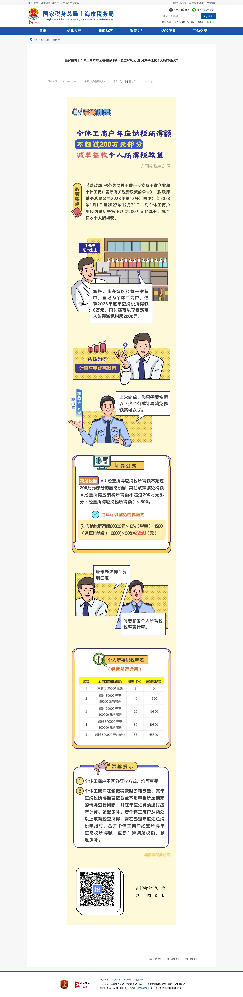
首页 (42, 31)
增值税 (200, 22)
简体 (30, 2)
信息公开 (74, 31)
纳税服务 (168, 31)
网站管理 (128, 980)
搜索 (207, 16)
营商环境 (191, 22)
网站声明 (116, 980)
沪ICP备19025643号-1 (138, 988)
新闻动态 (105, 31)
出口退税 (209, 22)
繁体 (36, 2)
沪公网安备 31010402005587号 (165, 988)
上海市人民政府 (196, 2)
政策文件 (137, 31)
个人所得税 (179, 22)
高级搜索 (209, 9)
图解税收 (56, 39)
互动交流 (200, 31)
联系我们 (140, 980)
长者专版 (74, 2)
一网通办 (211, 2)
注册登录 (45, 2)
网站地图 (104, 980)
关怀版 (64, 2)
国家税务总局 (179, 2)
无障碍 (55, 2)
